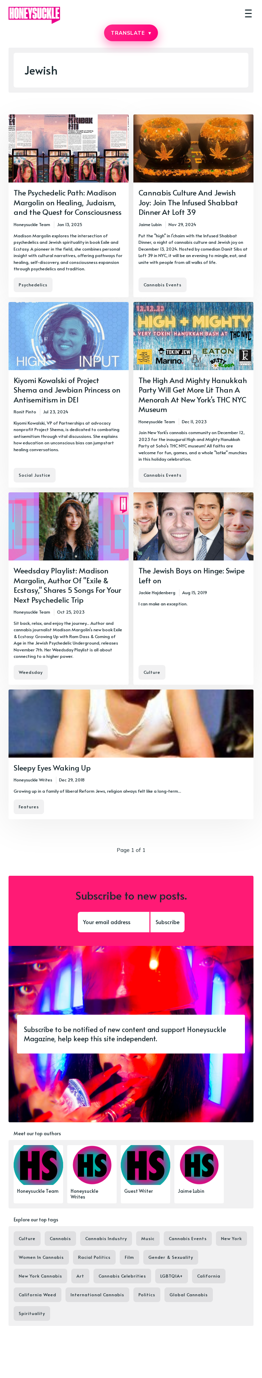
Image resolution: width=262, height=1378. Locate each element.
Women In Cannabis (41, 1257)
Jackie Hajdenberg (157, 592)
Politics (147, 1295)
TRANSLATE (131, 33)
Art (80, 1276)
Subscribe (167, 921)
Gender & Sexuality (170, 1257)
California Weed (37, 1295)
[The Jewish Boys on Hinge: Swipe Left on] (193, 588)
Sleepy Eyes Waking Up (52, 767)
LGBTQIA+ (171, 1276)
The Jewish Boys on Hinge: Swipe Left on (192, 575)
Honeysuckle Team (32, 224)
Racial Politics (94, 1257)
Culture (152, 672)
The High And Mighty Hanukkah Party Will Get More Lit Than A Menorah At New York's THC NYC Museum (193, 394)
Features (29, 807)
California (208, 1276)
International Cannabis (97, 1295)
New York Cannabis (40, 1276)
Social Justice (34, 475)
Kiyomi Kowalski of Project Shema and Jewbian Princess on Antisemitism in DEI (67, 390)
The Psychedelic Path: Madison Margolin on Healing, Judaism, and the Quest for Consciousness (67, 202)
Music (148, 1238)
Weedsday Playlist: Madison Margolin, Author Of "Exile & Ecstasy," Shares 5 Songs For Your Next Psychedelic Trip (67, 585)
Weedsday (31, 672)
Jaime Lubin (150, 224)
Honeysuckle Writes (33, 780)
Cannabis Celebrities (122, 1276)
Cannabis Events (162, 285)
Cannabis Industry (106, 1238)
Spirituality (32, 1313)
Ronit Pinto (25, 412)
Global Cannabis (189, 1295)
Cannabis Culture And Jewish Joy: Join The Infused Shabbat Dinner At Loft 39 (188, 202)
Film (129, 1257)
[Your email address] (113, 922)
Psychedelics (33, 285)
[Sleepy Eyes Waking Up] (131, 755)
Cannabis (60, 1238)
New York (231, 1238)
